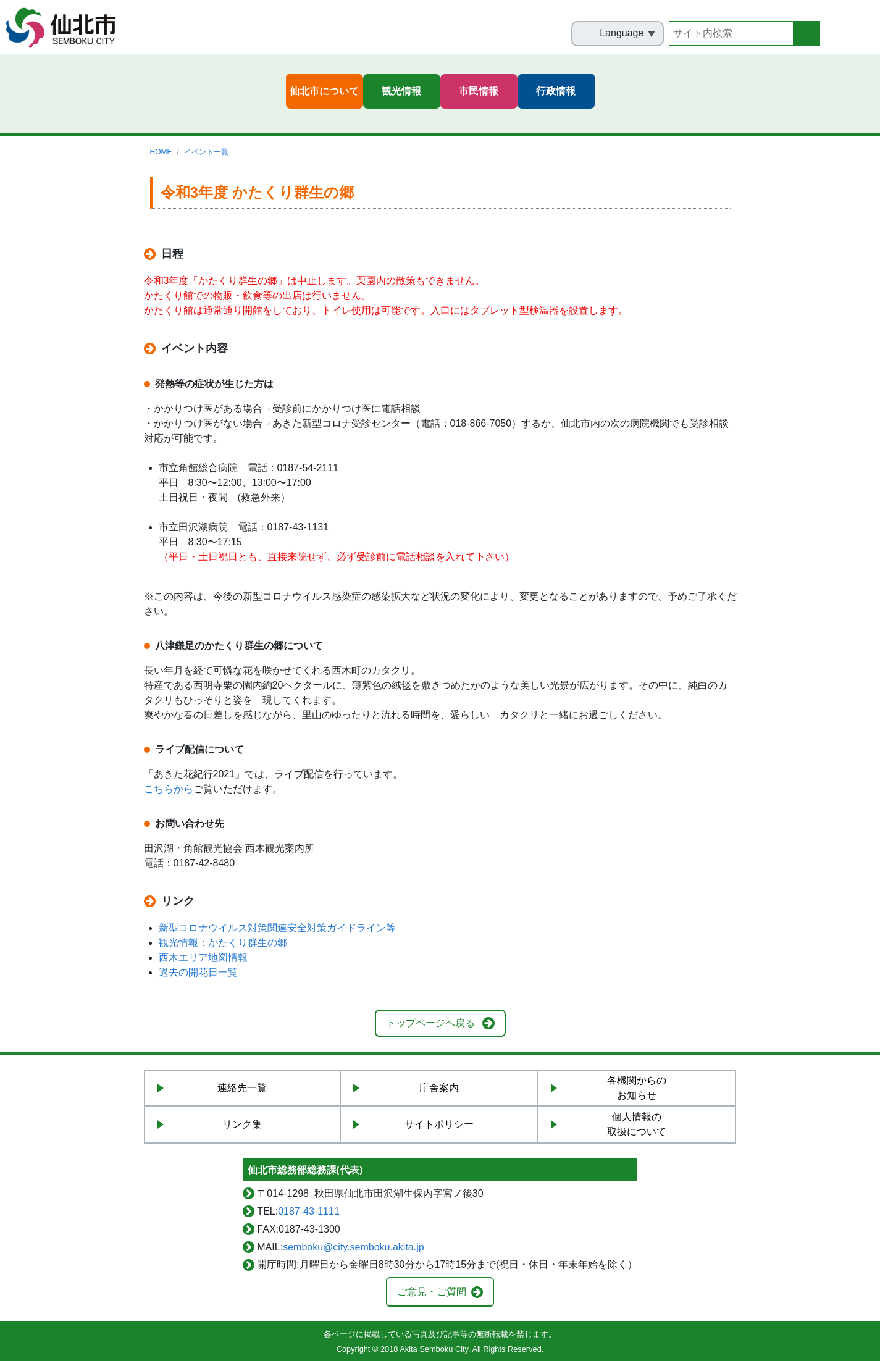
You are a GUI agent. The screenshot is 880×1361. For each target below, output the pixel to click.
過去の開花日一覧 (198, 972)
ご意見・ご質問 (431, 1291)
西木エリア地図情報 (203, 957)
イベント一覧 (206, 152)
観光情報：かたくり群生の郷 (223, 942)
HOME (161, 152)
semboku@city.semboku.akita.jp (353, 1247)
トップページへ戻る (430, 1023)
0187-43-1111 (309, 1211)
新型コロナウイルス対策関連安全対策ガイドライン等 (277, 928)
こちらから (168, 789)
